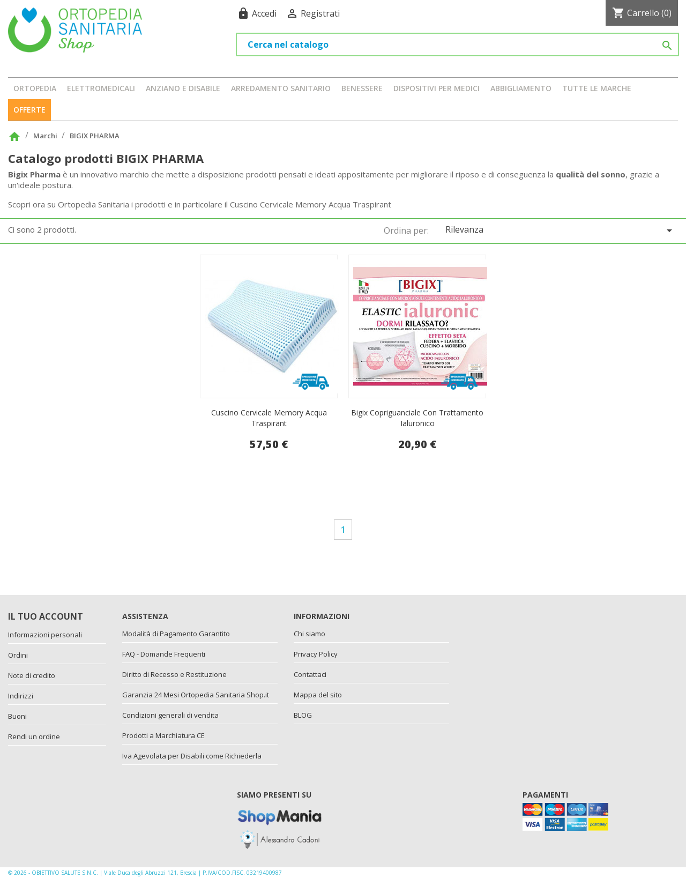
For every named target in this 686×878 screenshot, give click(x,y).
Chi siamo (309, 633)
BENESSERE (362, 88)
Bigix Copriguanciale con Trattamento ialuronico (417, 417)
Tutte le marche (596, 88)
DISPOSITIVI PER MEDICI (436, 88)
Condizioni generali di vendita (170, 715)
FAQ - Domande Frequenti (163, 654)
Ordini (18, 655)
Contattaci (310, 674)
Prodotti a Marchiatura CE (163, 735)
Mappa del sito (318, 695)
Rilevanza (560, 230)
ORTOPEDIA (34, 88)
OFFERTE (29, 110)
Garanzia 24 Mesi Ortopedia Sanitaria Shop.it (195, 695)
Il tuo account (45, 616)
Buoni (17, 716)
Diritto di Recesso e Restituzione (174, 674)
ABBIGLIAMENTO (520, 88)
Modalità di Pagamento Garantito (176, 633)
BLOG (303, 715)
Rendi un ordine (34, 736)
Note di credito (31, 675)
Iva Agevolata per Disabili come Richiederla (192, 756)
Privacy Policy (316, 654)
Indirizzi (20, 696)
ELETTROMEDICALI (101, 88)
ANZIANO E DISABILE (183, 88)
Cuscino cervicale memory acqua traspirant (269, 417)
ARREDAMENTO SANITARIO (281, 88)
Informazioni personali (45, 634)
